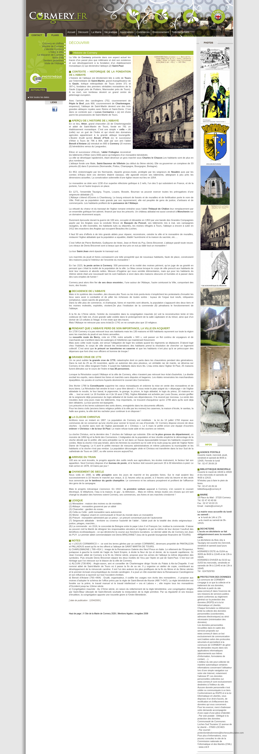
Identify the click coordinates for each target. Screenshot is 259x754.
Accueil (71, 32)
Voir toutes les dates (38, 97)
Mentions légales (125, 613)
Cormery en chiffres (54, 43)
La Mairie (96, 32)
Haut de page (75, 613)
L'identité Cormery (55, 49)
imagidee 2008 (141, 613)
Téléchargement (180, 32)
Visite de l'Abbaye (55, 63)
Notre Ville (59, 57)
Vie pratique (111, 32)
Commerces (143, 32)
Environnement (160, 32)
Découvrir (83, 32)
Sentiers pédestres (54, 60)
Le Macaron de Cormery (51, 54)
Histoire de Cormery (54, 46)
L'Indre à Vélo (57, 52)
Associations (127, 32)
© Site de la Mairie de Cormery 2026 (99, 613)
